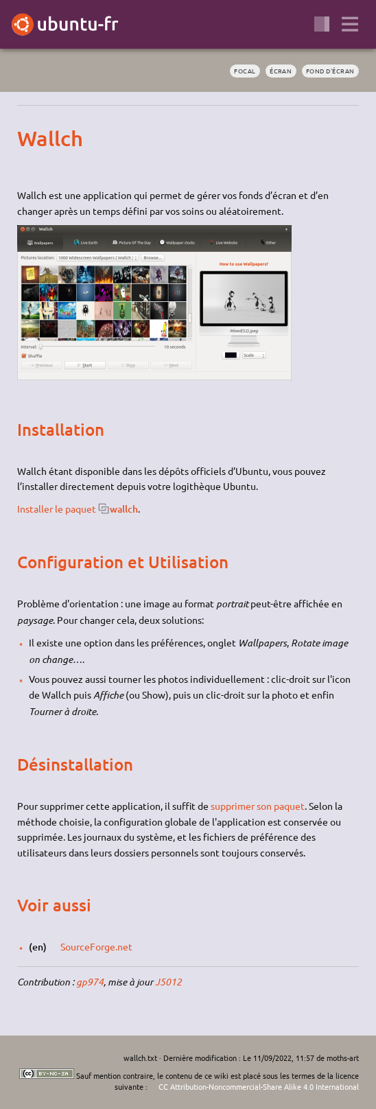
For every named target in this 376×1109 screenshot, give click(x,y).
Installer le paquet (56, 508)
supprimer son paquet (258, 805)
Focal (244, 70)
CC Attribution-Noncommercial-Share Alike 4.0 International (258, 1086)
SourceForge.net (96, 946)
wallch (124, 508)
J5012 (168, 981)
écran (281, 70)
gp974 (90, 981)
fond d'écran (330, 70)
